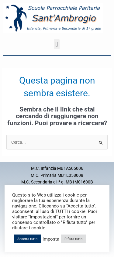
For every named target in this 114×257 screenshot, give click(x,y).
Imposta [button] (51, 239)
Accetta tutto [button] (27, 239)
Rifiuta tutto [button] (73, 239)
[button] (57, 44)
